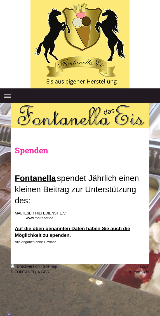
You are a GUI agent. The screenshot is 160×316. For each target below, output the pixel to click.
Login (144, 266)
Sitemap (50, 266)
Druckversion (26, 266)
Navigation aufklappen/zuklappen (80, 96)
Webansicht (139, 272)
